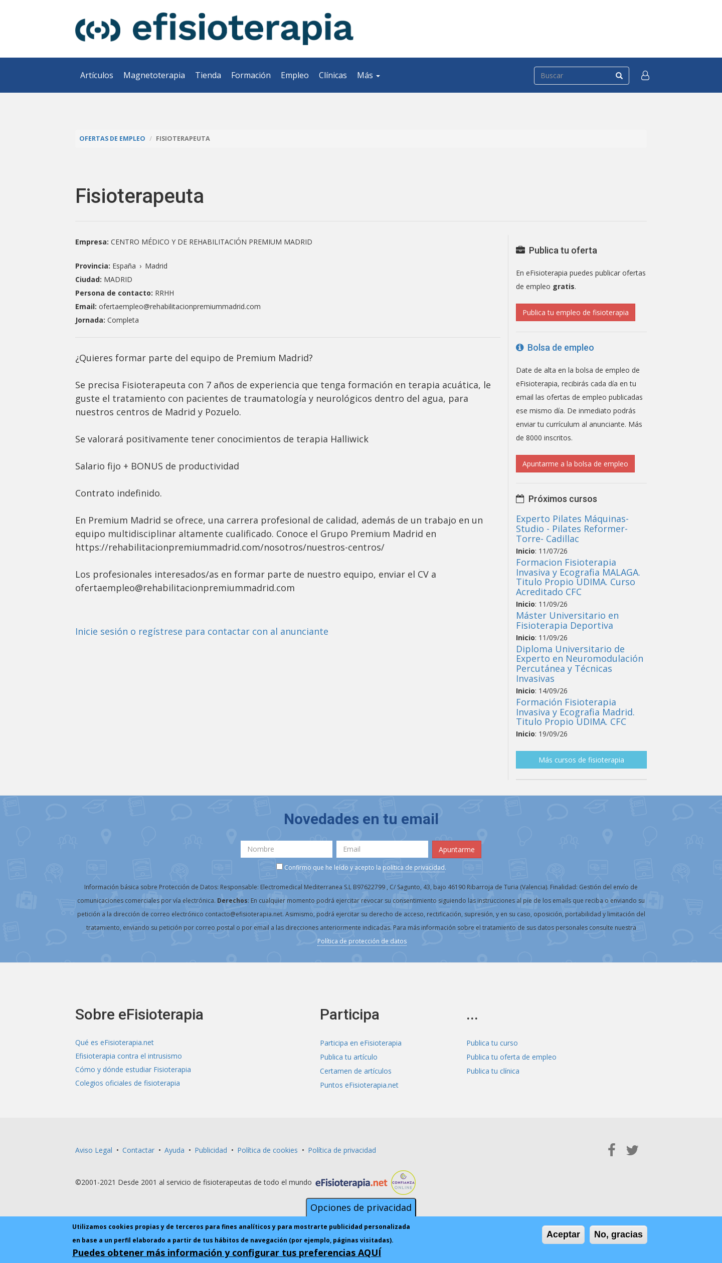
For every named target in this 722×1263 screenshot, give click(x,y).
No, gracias (618, 1234)
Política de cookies (267, 1147)
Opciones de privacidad (361, 1207)
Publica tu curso (492, 1042)
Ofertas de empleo (112, 138)
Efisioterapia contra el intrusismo (128, 1055)
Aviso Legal (93, 1147)
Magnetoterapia (154, 75)
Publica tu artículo (349, 1055)
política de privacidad (414, 867)
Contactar (138, 1147)
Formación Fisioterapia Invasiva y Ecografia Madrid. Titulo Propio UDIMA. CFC (575, 711)
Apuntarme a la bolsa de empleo (575, 463)
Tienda (208, 75)
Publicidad (211, 1147)
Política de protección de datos (362, 940)
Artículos (96, 75)
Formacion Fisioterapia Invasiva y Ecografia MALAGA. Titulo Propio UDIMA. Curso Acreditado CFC (578, 576)
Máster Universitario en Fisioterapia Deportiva (567, 620)
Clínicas (333, 75)
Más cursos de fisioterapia (581, 759)
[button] (645, 75)
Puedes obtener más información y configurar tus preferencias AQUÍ (226, 1252)
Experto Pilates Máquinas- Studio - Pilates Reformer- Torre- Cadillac (572, 528)
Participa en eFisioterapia (361, 1042)
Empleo (295, 75)
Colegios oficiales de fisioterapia (127, 1082)
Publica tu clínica (492, 1069)
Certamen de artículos (356, 1069)
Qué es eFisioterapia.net (114, 1042)
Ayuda (174, 1147)
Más (368, 75)
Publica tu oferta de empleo (511, 1055)
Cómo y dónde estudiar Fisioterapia (133, 1069)
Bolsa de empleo (555, 347)
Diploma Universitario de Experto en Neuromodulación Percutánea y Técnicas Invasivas (579, 663)
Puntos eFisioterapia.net (359, 1082)
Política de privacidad (342, 1147)
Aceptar (563, 1234)
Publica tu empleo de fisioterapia (575, 312)
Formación (251, 75)
